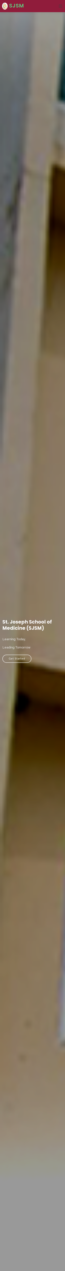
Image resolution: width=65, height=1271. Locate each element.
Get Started (18, 657)
